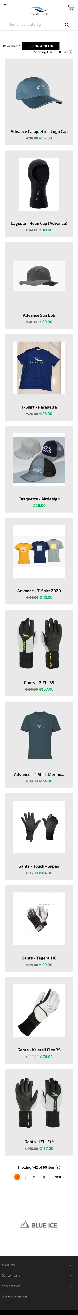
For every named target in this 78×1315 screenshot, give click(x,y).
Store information (14, 1296)
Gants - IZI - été (39, 1141)
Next (60, 1177)
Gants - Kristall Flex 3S (39, 1049)
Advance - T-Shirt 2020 (39, 590)
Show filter (40, 46)
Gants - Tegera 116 (39, 957)
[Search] (39, 24)
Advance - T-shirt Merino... (39, 774)
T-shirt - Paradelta (39, 406)
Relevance (12, 46)
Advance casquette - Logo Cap (39, 131)
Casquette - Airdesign (39, 498)
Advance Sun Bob (39, 315)
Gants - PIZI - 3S (39, 682)
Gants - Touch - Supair (39, 865)
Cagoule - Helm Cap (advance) (39, 223)
